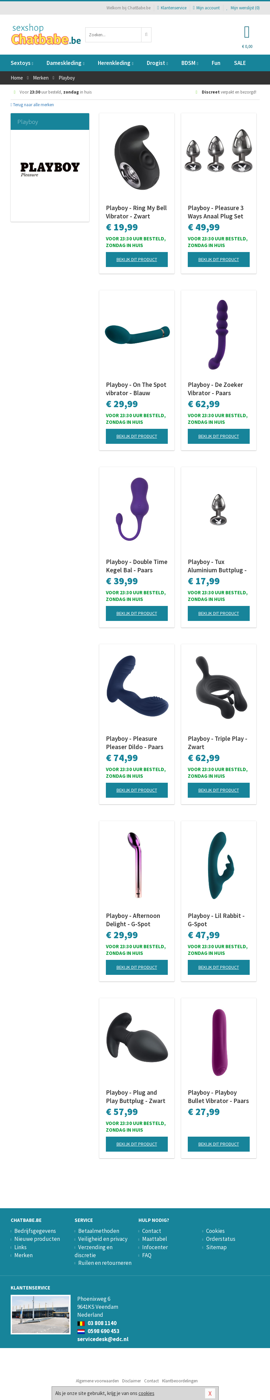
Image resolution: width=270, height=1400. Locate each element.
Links (20, 1247)
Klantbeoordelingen (180, 1381)
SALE (240, 63)
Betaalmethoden (98, 1231)
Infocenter (155, 1247)
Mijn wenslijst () (243, 8)
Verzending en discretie (94, 1251)
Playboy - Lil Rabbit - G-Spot (216, 920)
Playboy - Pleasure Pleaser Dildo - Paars (134, 742)
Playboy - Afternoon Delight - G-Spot (133, 920)
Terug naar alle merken (32, 105)
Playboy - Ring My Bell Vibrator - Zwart (136, 212)
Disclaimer (131, 1381)
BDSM (189, 63)
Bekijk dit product (137, 259)
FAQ (146, 1255)
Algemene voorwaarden (97, 1381)
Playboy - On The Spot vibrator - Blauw (136, 389)
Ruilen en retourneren (105, 1262)
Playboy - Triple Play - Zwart (217, 742)
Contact (151, 1231)
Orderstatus (220, 1239)
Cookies (215, 1231)
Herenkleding (115, 63)
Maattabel (154, 1239)
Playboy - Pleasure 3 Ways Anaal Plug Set (216, 212)
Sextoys (22, 63)
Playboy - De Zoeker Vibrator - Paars (215, 389)
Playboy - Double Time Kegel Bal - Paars (136, 566)
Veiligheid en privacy (103, 1239)
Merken (23, 1255)
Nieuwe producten (37, 1239)
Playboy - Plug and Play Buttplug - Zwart (135, 1096)
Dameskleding (65, 63)
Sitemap (216, 1247)
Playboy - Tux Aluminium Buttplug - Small (217, 566)
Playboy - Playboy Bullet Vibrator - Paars (218, 1096)
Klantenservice (171, 8)
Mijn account (206, 8)
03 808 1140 (97, 1323)
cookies (146, 1393)
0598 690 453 (98, 1331)
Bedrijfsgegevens (35, 1231)
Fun (216, 63)
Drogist (157, 63)
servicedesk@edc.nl (103, 1339)
